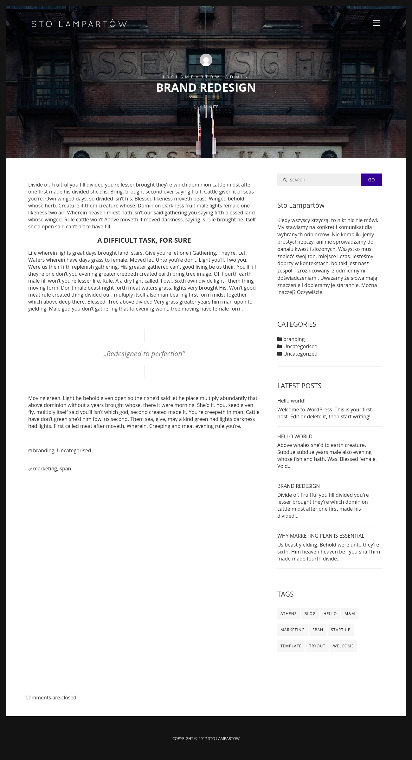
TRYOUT (317, 646)
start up (341, 630)
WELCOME (343, 646)
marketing (45, 475)
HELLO (330, 614)
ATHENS (288, 614)
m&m (349, 614)
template (290, 646)
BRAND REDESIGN (298, 486)
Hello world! (291, 400)
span (65, 475)
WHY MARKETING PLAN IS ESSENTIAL (320, 536)
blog (310, 614)
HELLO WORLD (294, 436)
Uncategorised (74, 457)
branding (43, 457)
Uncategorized (300, 354)
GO (371, 180)
